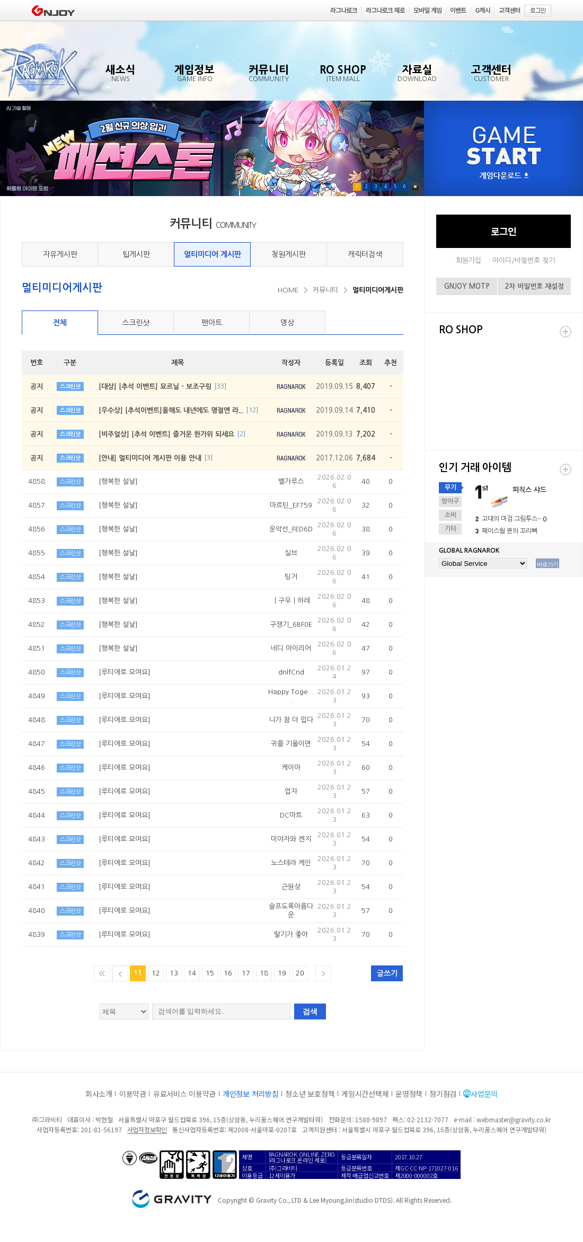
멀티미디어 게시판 (212, 254)
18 (264, 973)
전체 (60, 322)
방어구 (450, 501)
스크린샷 (135, 322)
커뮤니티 (325, 290)
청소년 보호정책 (309, 1093)
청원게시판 (288, 254)
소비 (450, 515)
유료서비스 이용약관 (184, 1093)
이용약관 (132, 1093)
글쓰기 (387, 973)
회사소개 (98, 1093)
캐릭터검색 (365, 254)
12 (156, 973)
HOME (288, 290)
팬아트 (211, 322)
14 (192, 973)
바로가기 (547, 564)
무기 (450, 487)
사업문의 (484, 1093)
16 (228, 973)
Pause (415, 187)
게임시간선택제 (364, 1093)
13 (174, 973)
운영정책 (408, 1093)
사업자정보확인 (147, 1129)
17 (246, 973)
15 (210, 973)
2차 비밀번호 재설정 (534, 286)
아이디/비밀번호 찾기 (523, 260)
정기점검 (442, 1093)
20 (300, 973)
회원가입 (468, 260)
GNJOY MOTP (467, 286)
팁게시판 (136, 254)
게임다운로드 (504, 176)
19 (282, 973)
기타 (450, 529)
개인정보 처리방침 (250, 1093)
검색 (310, 1011)
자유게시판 (60, 254)
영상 (287, 322)
